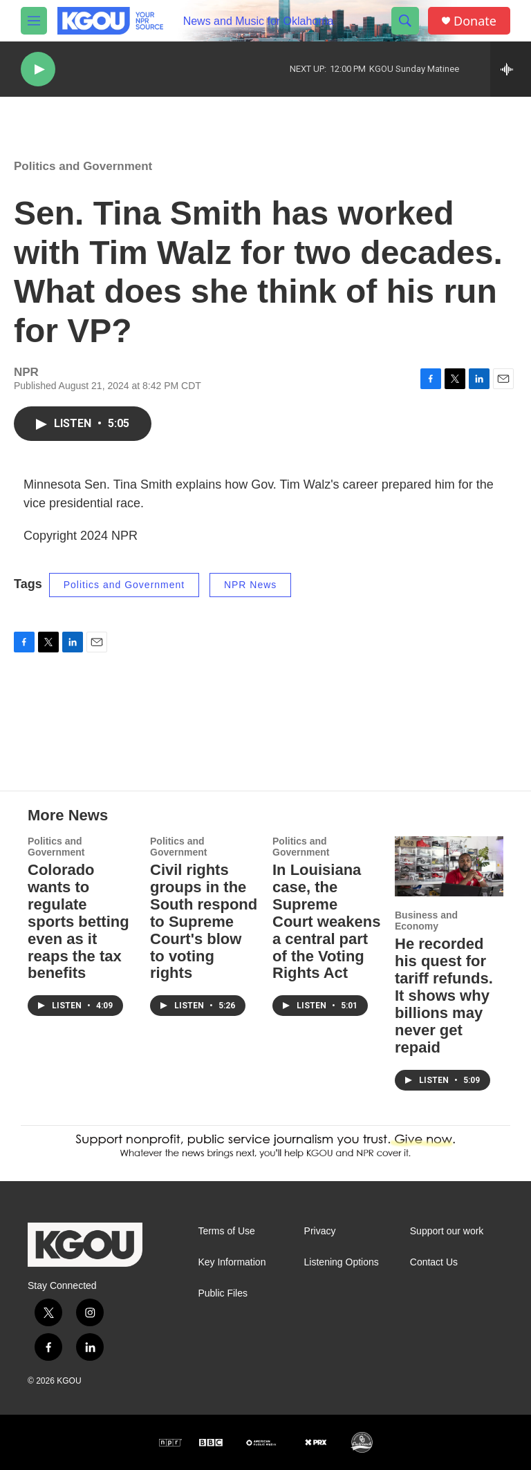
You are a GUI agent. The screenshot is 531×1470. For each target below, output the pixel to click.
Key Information (232, 1262)
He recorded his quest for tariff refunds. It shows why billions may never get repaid (444, 995)
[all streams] (510, 69)
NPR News (250, 584)
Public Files (223, 1293)
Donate (475, 21)
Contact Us (434, 1262)
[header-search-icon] (405, 21)
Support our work (447, 1231)
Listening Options (341, 1262)
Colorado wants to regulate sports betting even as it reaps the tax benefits (78, 921)
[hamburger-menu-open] (34, 21)
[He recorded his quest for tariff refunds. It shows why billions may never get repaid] (449, 866)
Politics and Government (83, 166)
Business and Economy (426, 921)
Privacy (320, 1231)
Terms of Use (226, 1231)
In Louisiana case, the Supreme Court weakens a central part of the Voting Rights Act (326, 921)
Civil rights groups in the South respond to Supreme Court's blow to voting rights (203, 921)
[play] (38, 69)
